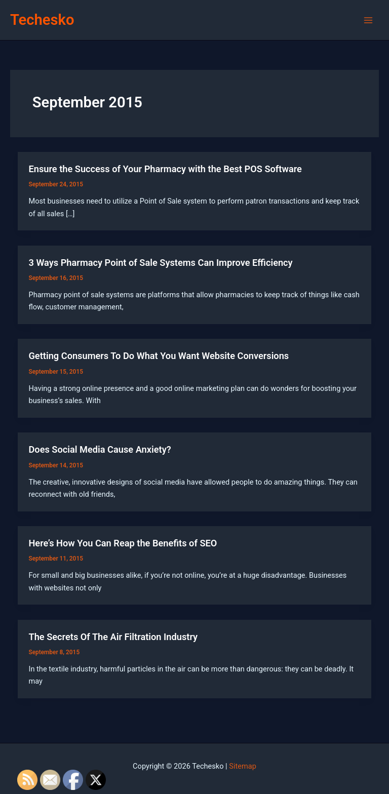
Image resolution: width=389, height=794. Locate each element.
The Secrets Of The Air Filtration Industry (113, 636)
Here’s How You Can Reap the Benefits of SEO (122, 543)
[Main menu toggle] (368, 20)
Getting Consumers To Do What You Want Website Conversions (158, 355)
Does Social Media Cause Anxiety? (99, 449)
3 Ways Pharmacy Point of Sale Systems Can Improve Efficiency (160, 262)
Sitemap (242, 766)
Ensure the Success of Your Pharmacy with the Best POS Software (164, 169)
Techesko (42, 19)
